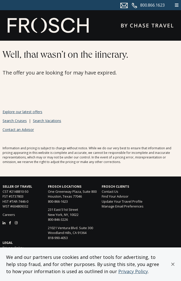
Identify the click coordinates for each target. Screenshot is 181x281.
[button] (173, 264)
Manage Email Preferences (123, 206)
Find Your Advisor (115, 196)
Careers (9, 214)
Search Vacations (47, 120)
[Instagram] (16, 222)
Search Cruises (15, 120)
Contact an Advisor (18, 129)
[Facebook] (10, 222)
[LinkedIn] (4, 222)
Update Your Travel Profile (122, 201)
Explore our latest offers (22, 111)
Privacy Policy (133, 271)
